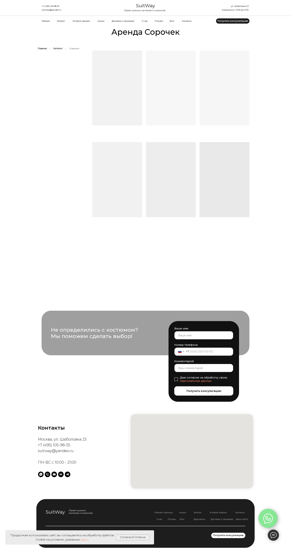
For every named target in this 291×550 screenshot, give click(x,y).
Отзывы (159, 21)
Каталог (61, 21)
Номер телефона (186, 345)
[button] (232, 21)
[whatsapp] (41, 474)
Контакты (187, 21)
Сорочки (74, 48)
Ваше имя (181, 328)
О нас (145, 21)
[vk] (61, 474)
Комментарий (184, 361)
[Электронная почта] (54, 474)
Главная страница (163, 512)
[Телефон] (47, 474)
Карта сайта (242, 519)
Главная (46, 21)
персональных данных (196, 381)
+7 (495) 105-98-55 (50, 6)
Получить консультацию (204, 391)
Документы (199, 519)
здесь (85, 539)
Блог (172, 21)
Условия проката (81, 21)
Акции (101, 21)
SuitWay (145, 5)
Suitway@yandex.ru (51, 10)
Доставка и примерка (123, 21)
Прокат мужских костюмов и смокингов (144, 10)
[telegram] (67, 474)
